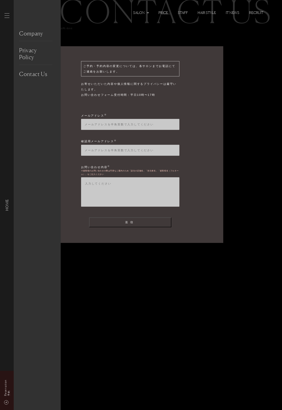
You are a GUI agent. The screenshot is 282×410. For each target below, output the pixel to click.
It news (232, 12)
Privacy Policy (28, 54)
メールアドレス (94, 115)
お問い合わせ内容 (95, 167)
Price (163, 12)
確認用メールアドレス (99, 141)
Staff (183, 12)
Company (31, 33)
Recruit (256, 12)
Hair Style (207, 12)
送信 (130, 222)
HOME (7, 205)
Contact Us (33, 74)
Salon (139, 12)
